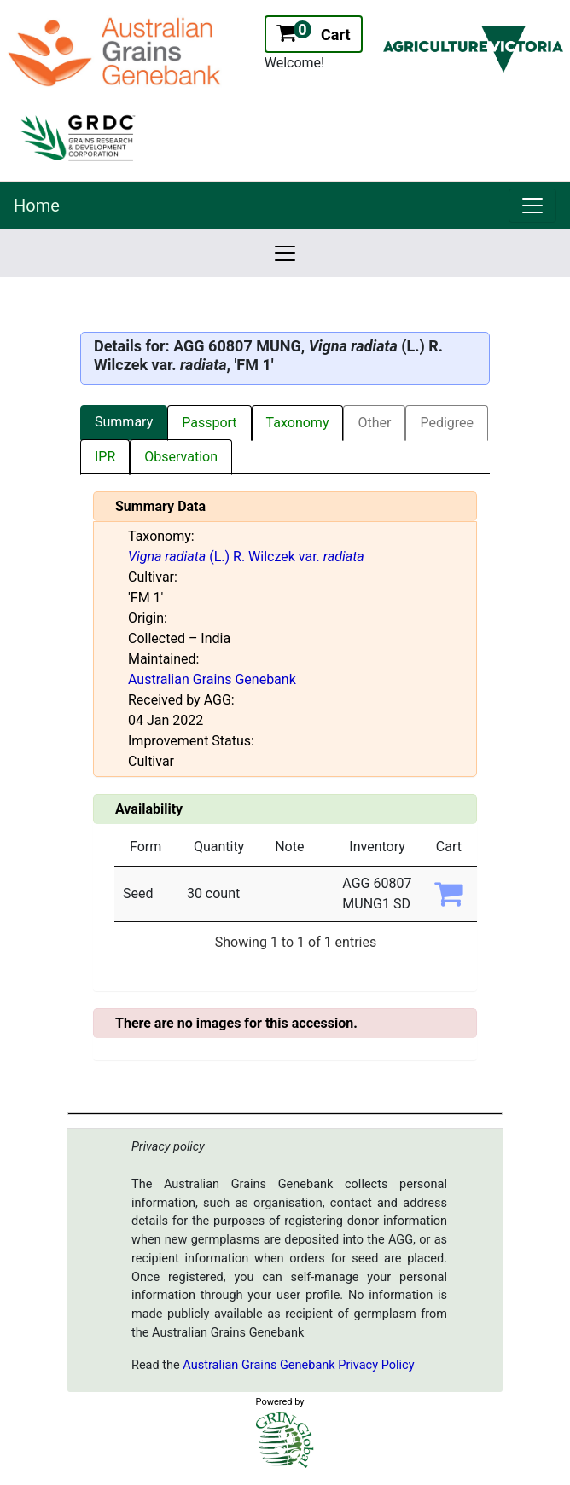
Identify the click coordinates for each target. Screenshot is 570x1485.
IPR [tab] (105, 457)
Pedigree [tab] (447, 423)
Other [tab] (374, 423)
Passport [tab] (209, 423)
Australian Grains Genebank (212, 679)
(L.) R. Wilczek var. (246, 556)
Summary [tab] (124, 422)
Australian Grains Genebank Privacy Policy (298, 1365)
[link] (532, 206)
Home (37, 205)
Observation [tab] (181, 457)
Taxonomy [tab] (297, 423)
